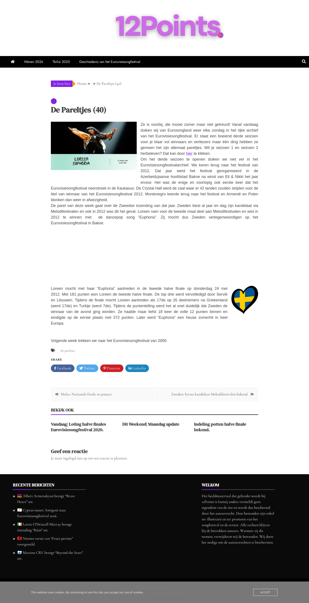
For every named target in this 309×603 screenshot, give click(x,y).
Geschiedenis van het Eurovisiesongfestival (109, 61)
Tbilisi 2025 (61, 61)
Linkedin (137, 368)
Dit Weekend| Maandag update (150, 424)
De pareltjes (68, 350)
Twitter (87, 368)
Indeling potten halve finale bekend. (220, 427)
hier (189, 153)
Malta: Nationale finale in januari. (86, 394)
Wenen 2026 (33, 61)
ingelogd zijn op (75, 458)
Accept (265, 592)
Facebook (62, 368)
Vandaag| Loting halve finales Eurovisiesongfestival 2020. (78, 427)
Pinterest (111, 368)
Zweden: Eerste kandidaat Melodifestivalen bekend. (209, 394)
